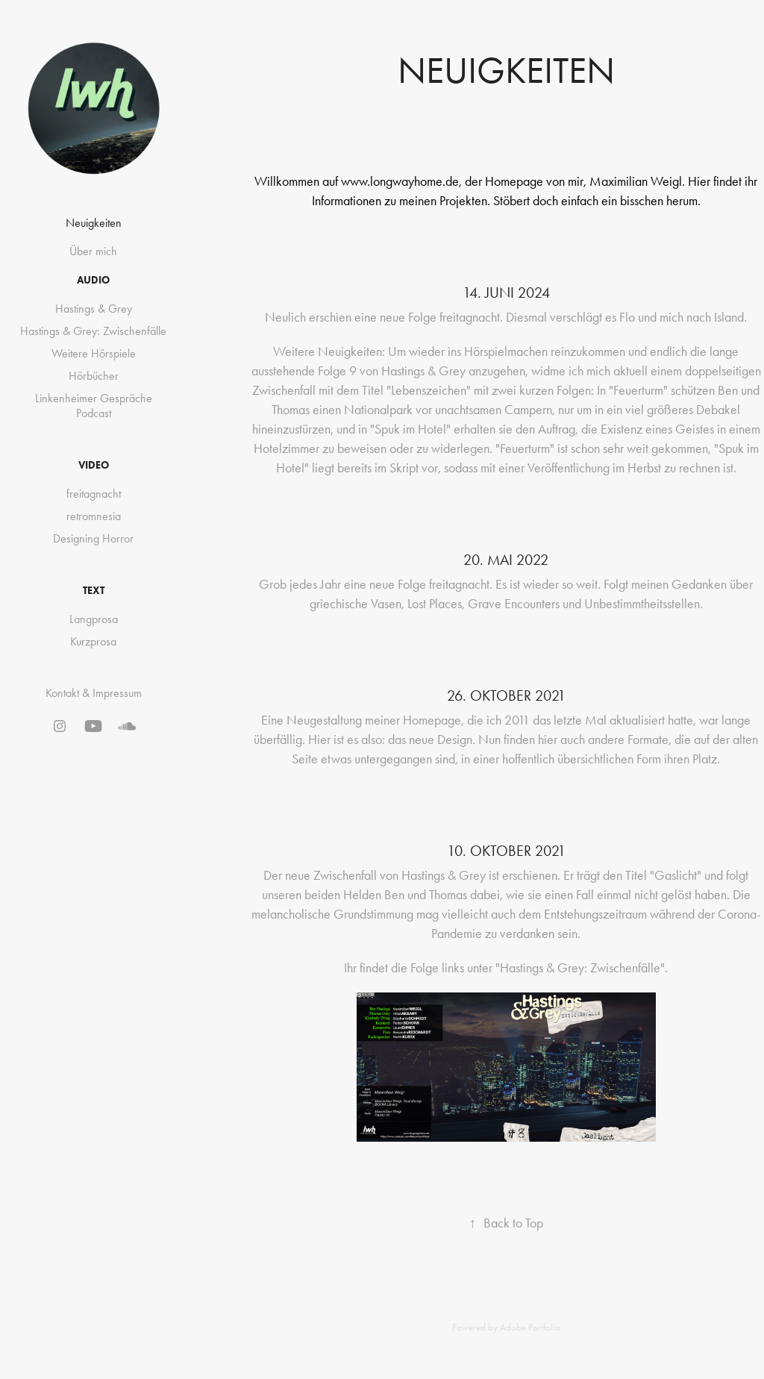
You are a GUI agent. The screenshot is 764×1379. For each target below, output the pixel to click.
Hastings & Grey (93, 308)
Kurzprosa (93, 641)
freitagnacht (93, 494)
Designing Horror (93, 538)
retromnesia (93, 516)
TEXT (93, 590)
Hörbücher (94, 376)
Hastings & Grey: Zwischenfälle (93, 331)
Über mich (93, 251)
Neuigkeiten (94, 223)
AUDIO (93, 280)
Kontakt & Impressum (94, 693)
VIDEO (93, 465)
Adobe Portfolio (530, 1327)
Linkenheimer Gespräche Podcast (93, 405)
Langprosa (93, 619)
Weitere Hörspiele (93, 353)
